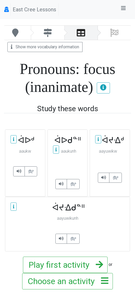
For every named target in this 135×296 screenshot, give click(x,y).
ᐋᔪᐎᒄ (109, 140)
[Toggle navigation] (123, 9)
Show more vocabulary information (45, 46)
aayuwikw (108, 151)
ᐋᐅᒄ (25, 140)
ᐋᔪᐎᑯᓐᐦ (67, 207)
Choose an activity (66, 281)
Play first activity (64, 265)
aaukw (25, 151)
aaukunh (68, 151)
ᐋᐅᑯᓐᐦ (67, 140)
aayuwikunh (67, 218)
